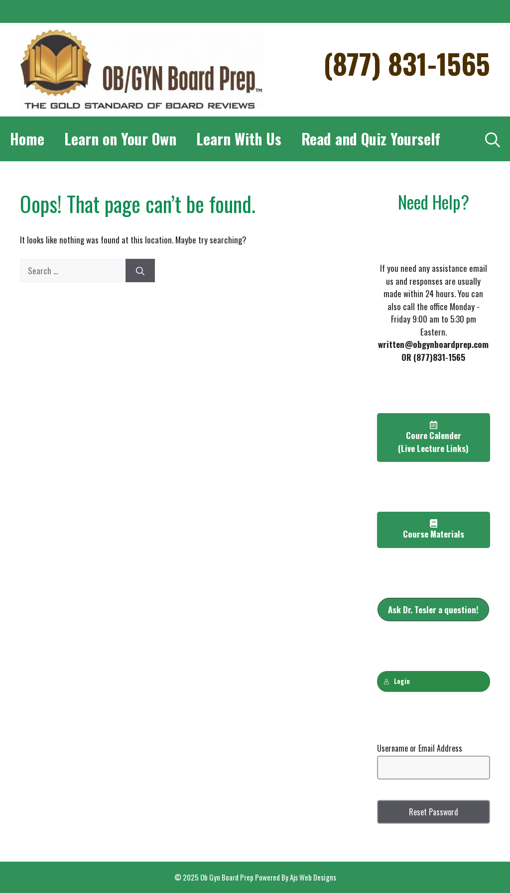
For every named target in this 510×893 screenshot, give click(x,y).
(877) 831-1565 (406, 63)
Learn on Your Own (120, 138)
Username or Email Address (419, 748)
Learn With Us (238, 138)
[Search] (140, 271)
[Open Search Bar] (492, 139)
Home (27, 138)
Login (396, 681)
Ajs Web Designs (313, 877)
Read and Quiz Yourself (370, 138)
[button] (433, 610)
